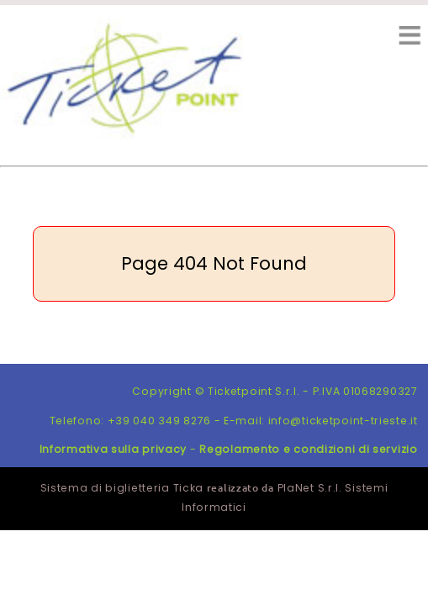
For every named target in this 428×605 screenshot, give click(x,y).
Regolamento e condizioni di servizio (308, 449)
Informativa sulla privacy (114, 449)
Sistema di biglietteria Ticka (121, 488)
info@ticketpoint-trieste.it (343, 420)
